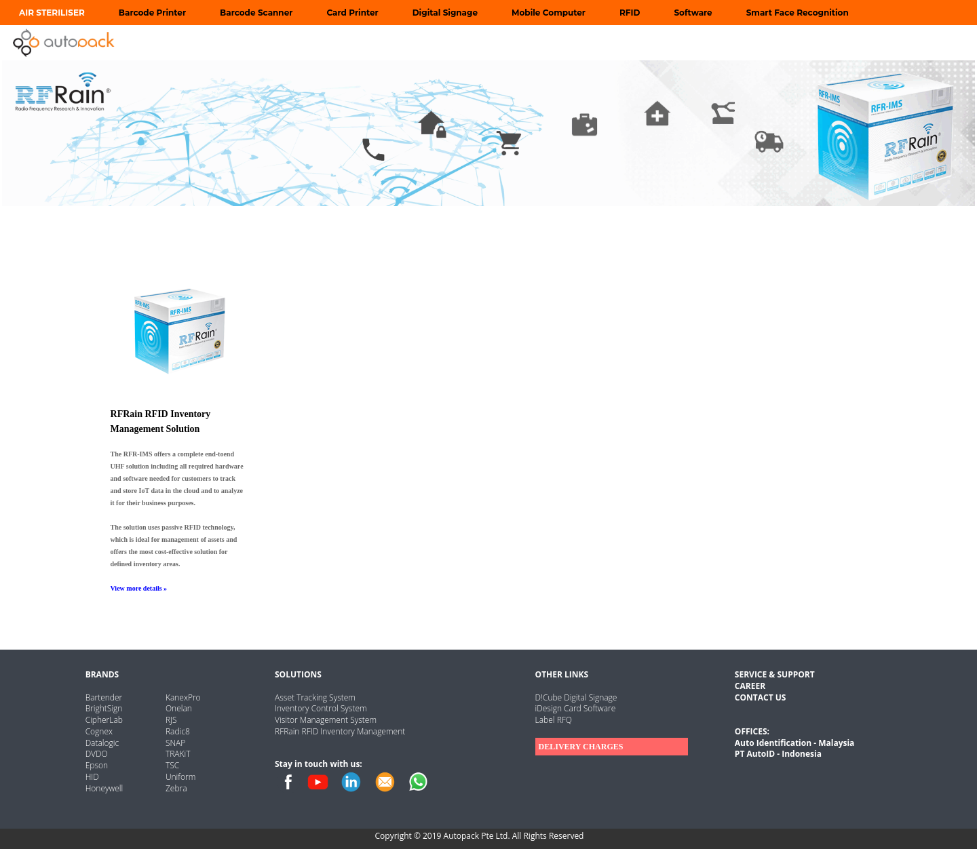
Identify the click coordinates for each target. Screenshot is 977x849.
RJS (171, 720)
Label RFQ (553, 720)
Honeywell (104, 788)
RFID (629, 12)
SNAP (175, 743)
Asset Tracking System (315, 697)
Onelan (179, 708)
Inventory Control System (321, 708)
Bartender (104, 697)
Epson (96, 765)
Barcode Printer (152, 12)
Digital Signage (445, 12)
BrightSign (104, 708)
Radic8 (178, 731)
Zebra (176, 788)
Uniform (180, 777)
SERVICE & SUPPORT (775, 674)
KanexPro (183, 697)
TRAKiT (178, 753)
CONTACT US (760, 697)
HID (92, 777)
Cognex (99, 731)
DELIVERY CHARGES (581, 746)
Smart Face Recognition (797, 12)
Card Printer (352, 12)
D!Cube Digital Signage (576, 697)
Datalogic (102, 743)
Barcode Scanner (256, 12)
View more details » (139, 588)
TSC (172, 765)
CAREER (750, 686)
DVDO (96, 753)
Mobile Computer (549, 12)
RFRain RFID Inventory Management (340, 731)
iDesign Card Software (575, 708)
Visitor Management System (326, 720)
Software (693, 12)
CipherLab (104, 720)
